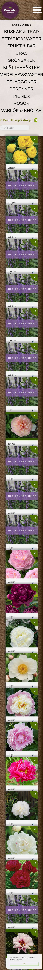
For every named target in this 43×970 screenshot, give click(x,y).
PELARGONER (21, 81)
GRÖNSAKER (21, 60)
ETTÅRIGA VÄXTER (21, 38)
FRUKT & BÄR (21, 46)
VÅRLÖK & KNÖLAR (21, 110)
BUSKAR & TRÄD (21, 31)
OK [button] (24, 964)
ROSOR (21, 103)
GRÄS (21, 53)
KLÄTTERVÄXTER (21, 67)
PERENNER (22, 89)
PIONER (21, 96)
